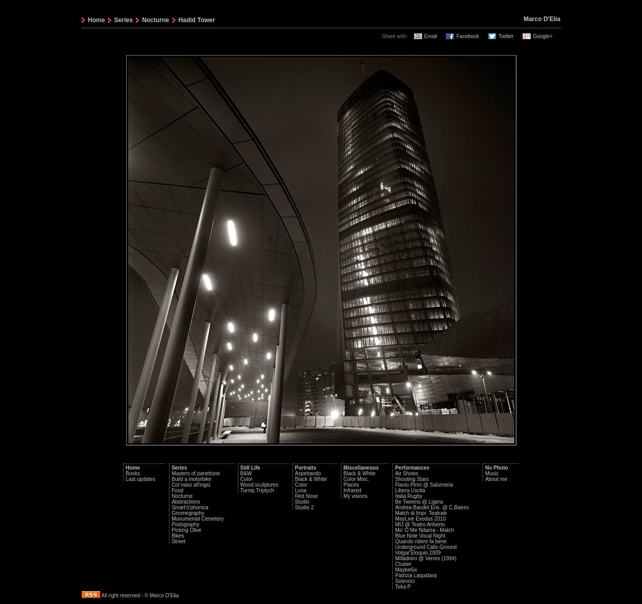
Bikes (177, 536)
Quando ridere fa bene (420, 541)
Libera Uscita (410, 490)
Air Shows (406, 473)
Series (123, 20)
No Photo (496, 468)
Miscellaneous (360, 468)
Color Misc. (356, 479)
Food (177, 490)
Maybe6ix (406, 570)
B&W (246, 473)
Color (246, 479)
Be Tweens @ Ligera (419, 502)
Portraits (305, 468)
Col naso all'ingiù (190, 485)
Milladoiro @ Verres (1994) (425, 558)
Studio (302, 502)
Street (178, 541)
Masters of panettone (195, 473)
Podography (185, 524)
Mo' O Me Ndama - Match (424, 530)
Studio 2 (304, 507)
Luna (300, 490)
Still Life (250, 468)
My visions (355, 496)
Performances (412, 468)
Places (351, 485)
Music (491, 473)
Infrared (352, 490)
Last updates (140, 479)
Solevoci (404, 581)
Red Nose (306, 496)
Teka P (403, 587)
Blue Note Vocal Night (420, 536)
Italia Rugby (408, 496)
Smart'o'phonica (189, 507)
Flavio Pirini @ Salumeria (424, 485)
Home (96, 20)
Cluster (403, 564)
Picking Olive (186, 530)
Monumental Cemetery (197, 519)
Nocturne (155, 20)
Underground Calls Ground (426, 547)
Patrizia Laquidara (416, 575)
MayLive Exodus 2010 (420, 519)
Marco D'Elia (542, 19)
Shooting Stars (412, 479)
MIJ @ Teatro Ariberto (420, 524)
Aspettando (308, 473)
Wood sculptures (259, 485)
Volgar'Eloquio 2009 (418, 553)
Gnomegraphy (187, 513)
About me (496, 479)
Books (133, 473)
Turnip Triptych (257, 490)
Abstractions (185, 502)
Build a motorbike (191, 479)
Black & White (311, 479)
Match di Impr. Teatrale (421, 513)
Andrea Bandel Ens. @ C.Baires (432, 507)
